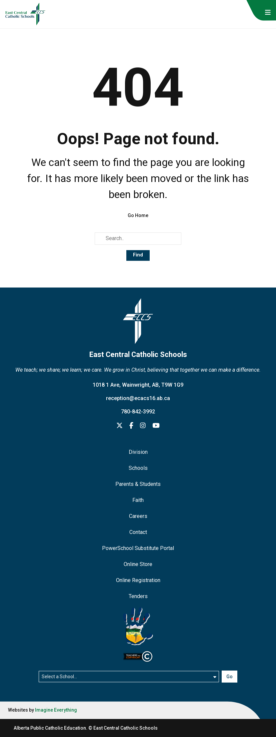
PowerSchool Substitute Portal (138, 548)
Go (229, 676)
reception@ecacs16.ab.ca (138, 398)
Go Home (138, 215)
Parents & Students (138, 484)
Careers (138, 516)
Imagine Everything (56, 710)
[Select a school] (129, 676)
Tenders (138, 596)
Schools (138, 468)
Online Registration (138, 580)
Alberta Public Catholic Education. (50, 728)
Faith (138, 500)
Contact (138, 532)
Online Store (138, 564)
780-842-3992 (138, 411)
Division (138, 452)
